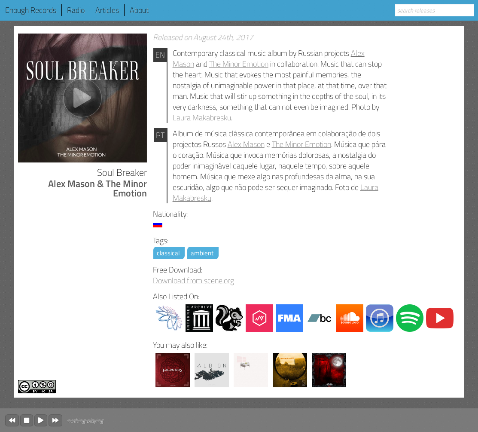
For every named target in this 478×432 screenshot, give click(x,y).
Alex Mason (246, 144)
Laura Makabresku (202, 117)
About (139, 10)
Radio (76, 10)
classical (168, 253)
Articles (107, 10)
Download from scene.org (193, 280)
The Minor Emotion (238, 64)
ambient (202, 253)
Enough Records (30, 10)
